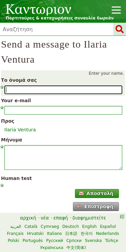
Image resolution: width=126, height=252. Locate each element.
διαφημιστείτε (89, 217)
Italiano (54, 233)
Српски (74, 240)
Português (33, 240)
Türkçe (111, 240)
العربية (15, 226)
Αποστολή (96, 193)
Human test (16, 178)
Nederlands (107, 233)
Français (15, 233)
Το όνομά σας (19, 80)
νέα (45, 217)
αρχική (28, 217)
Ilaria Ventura (20, 129)
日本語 (71, 233)
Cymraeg (50, 226)
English (89, 226)
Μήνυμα (11, 139)
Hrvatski (35, 233)
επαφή (60, 217)
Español (108, 226)
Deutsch (70, 226)
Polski (13, 240)
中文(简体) (76, 247)
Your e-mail (16, 100)
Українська (51, 247)
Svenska (93, 240)
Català (31, 226)
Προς (7, 121)
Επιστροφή (95, 206)
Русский (54, 240)
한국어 (87, 233)
